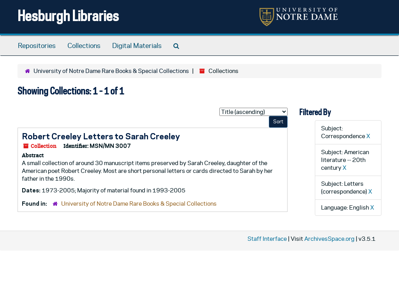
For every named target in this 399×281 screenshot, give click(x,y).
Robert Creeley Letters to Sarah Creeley (101, 136)
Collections (84, 46)
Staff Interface (267, 238)
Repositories (37, 46)
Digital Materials (137, 46)
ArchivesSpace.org (329, 238)
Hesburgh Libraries (68, 15)
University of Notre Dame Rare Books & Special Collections (111, 71)
